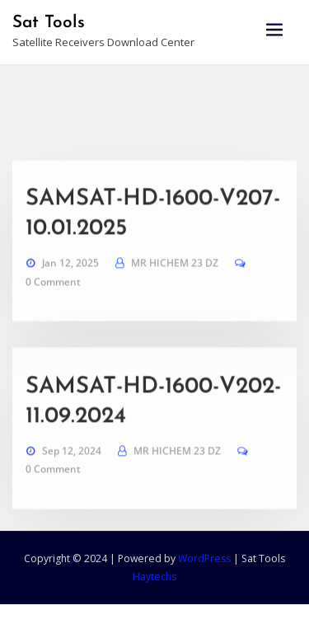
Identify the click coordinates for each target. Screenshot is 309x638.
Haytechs (154, 577)
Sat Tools (48, 22)
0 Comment (53, 323)
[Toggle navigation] (274, 30)
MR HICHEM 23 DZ (174, 305)
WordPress (204, 558)
